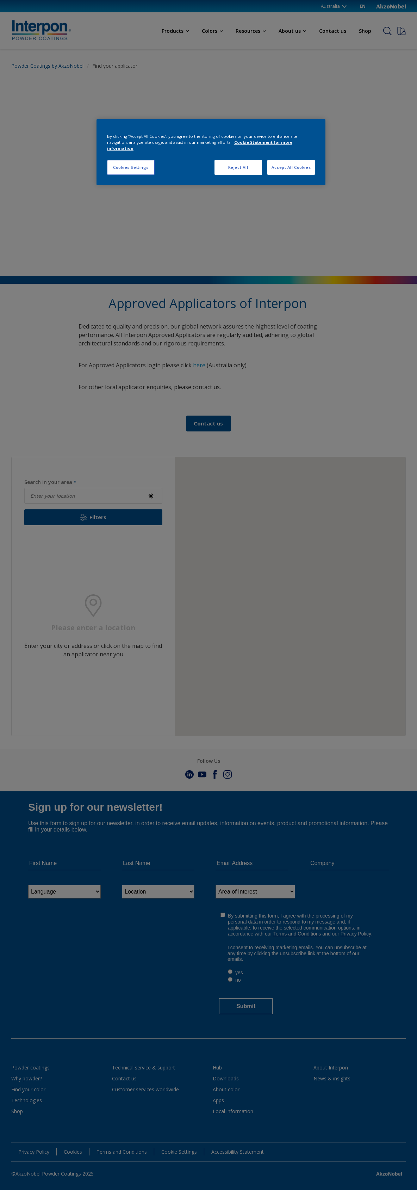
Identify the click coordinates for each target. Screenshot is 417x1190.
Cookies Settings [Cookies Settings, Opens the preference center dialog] (131, 167)
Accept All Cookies (291, 167)
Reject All (238, 167)
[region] (211, 152)
